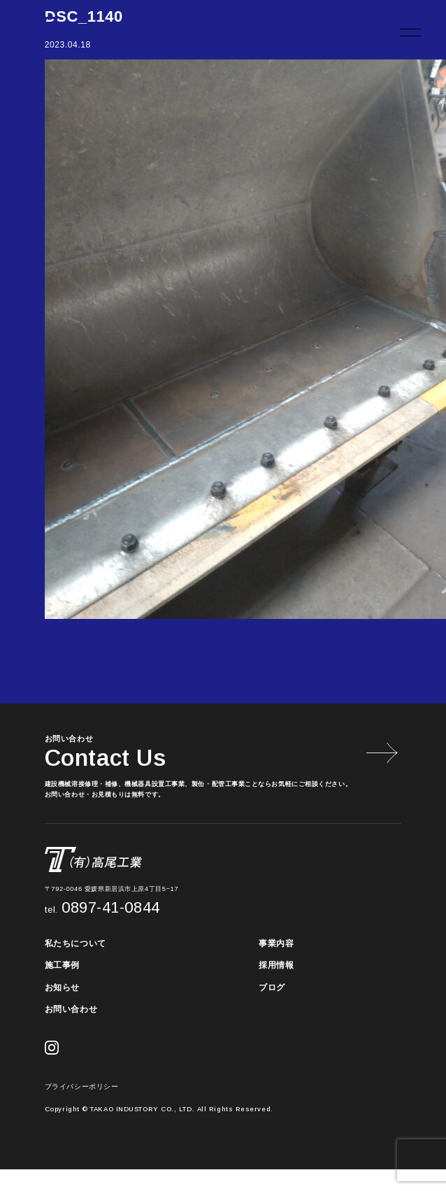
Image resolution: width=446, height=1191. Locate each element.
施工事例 (62, 965)
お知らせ (62, 987)
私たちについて (75, 943)
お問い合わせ (71, 1009)
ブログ (272, 987)
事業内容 (276, 943)
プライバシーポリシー (82, 1086)
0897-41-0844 (102, 907)
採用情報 (276, 965)
